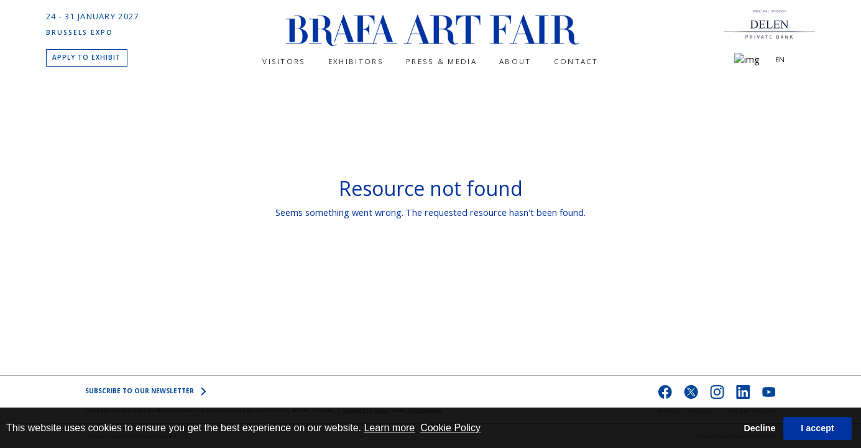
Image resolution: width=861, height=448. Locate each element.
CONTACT (576, 61)
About (515, 61)
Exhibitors (356, 61)
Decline (759, 428)
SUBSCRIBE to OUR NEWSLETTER (145, 391)
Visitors (283, 61)
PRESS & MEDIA (441, 61)
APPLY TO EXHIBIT (86, 56)
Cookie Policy (450, 427)
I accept (817, 428)
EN (780, 59)
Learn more (389, 427)
